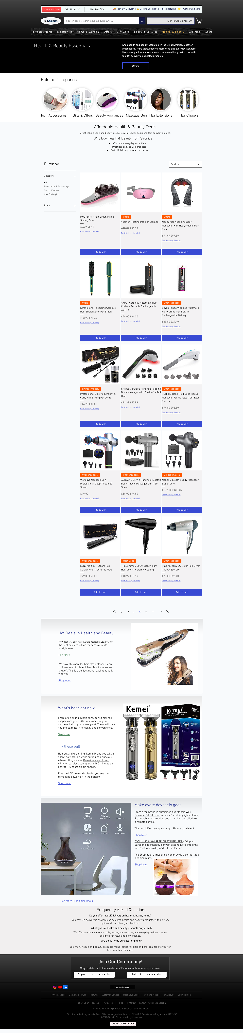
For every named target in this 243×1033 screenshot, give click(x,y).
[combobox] (185, 164)
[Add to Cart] (100, 252)
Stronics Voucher (142, 1008)
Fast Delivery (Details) (89, 231)
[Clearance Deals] (51, 9)
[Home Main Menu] (122, 987)
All (45, 182)
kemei (90, 754)
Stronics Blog (184, 995)
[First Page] (115, 611)
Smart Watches (51, 190)
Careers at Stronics (122, 1008)
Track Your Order (131, 995)
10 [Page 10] (146, 611)
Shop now (64, 680)
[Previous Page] (121, 611)
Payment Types (150, 995)
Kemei (103, 718)
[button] (199, 20)
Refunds (94, 995)
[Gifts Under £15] (72, 9)
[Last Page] (168, 611)
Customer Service (111, 995)
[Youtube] (60, 987)
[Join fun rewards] (147, 975)
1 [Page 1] (128, 611)
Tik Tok (121, 1003)
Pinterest (132, 1003)
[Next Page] (161, 611)
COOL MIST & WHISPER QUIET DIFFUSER (159, 841)
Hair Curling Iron (52, 194)
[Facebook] (65, 987)
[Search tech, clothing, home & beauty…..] (99, 20)
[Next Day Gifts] (97, 9)
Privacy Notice (59, 995)
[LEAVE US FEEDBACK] (123, 1024)
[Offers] (135, 65)
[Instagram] (55, 987)
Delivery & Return (78, 995)
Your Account (168, 995)
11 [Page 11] (153, 611)
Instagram (109, 1003)
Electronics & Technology (56, 186)
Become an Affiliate (102, 1008)
